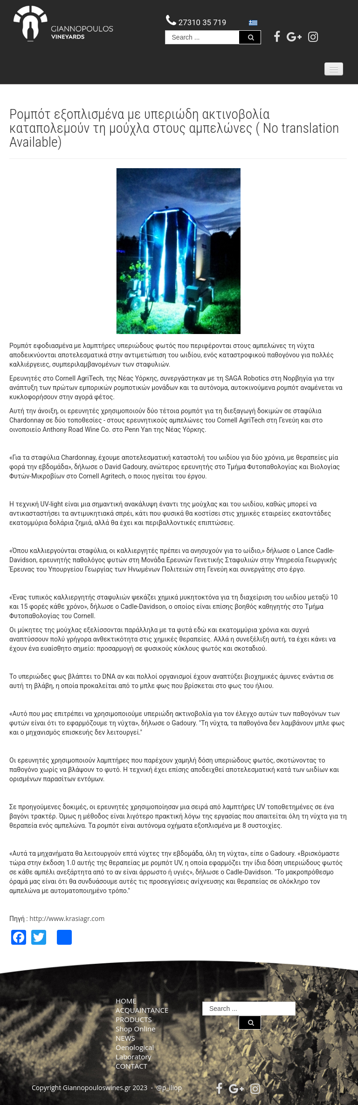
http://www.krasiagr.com (66, 918)
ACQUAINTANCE (142, 1010)
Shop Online (136, 1028)
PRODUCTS (134, 1019)
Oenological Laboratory (135, 1052)
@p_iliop (169, 1087)
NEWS (125, 1038)
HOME (126, 1000)
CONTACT (131, 1066)
